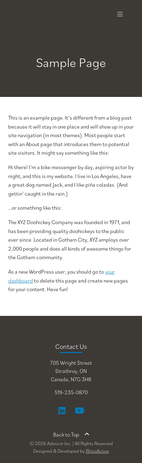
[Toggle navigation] (120, 14)
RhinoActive (97, 451)
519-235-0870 (71, 392)
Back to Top (71, 434)
